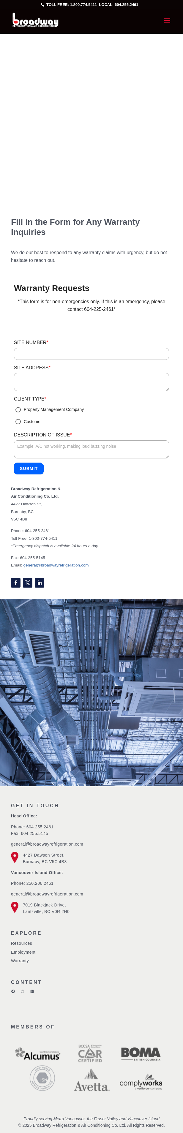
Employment (23, 952)
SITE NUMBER (31, 342)
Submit (29, 468)
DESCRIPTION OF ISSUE (43, 434)
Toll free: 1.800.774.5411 (71, 4)
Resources (21, 943)
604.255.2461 (40, 827)
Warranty (20, 960)
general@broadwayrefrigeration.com (56, 565)
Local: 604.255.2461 (118, 4)
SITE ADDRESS (32, 367)
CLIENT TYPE (30, 398)
